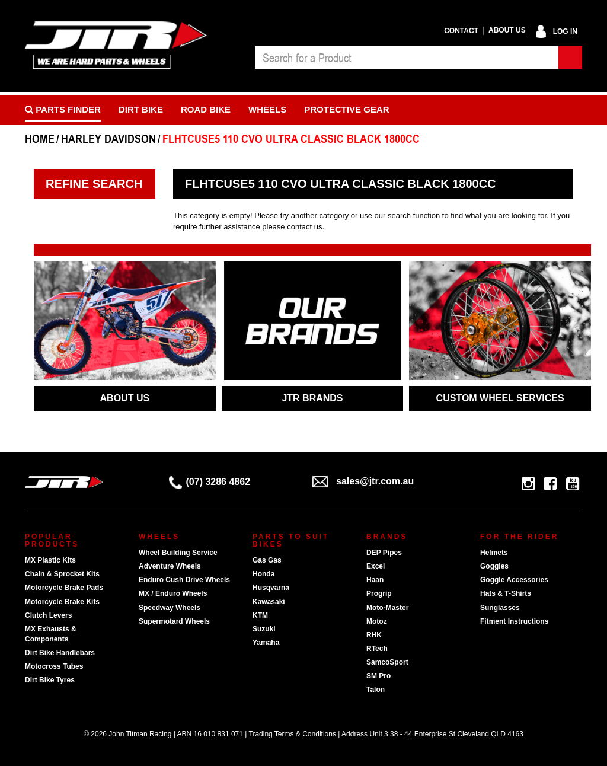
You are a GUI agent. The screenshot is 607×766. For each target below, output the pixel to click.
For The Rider (519, 536)
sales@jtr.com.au (363, 481)
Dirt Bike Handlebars (60, 653)
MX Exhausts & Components (50, 634)
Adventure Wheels (170, 566)
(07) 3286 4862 (210, 482)
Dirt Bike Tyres (50, 680)
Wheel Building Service (178, 552)
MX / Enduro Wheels (173, 593)
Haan (375, 580)
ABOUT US (125, 398)
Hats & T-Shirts (505, 593)
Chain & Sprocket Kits (62, 574)
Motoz (376, 621)
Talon (375, 689)
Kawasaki (269, 602)
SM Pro (378, 676)
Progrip (379, 593)
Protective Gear (346, 109)
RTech (377, 648)
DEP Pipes (384, 552)
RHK (374, 635)
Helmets (494, 552)
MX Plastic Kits (50, 560)
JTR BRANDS (312, 398)
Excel (375, 566)
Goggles (494, 566)
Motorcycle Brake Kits (62, 602)
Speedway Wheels (169, 608)
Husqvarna (271, 587)
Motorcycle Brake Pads (64, 587)
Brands (386, 536)
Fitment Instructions (514, 621)
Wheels (267, 109)
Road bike (206, 109)
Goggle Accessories (514, 580)
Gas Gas (267, 560)
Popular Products (52, 540)
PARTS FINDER (63, 109)
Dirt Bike (141, 109)
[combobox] (406, 57)
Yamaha (266, 643)
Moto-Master (387, 608)
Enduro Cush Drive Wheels (184, 580)
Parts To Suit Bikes (291, 540)
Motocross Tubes (54, 666)
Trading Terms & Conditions (292, 734)
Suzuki (264, 629)
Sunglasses (500, 608)
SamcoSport (387, 662)
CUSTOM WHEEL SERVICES (500, 398)
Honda (263, 574)
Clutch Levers (48, 615)
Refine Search (94, 183)
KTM (260, 615)
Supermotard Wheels (174, 621)
